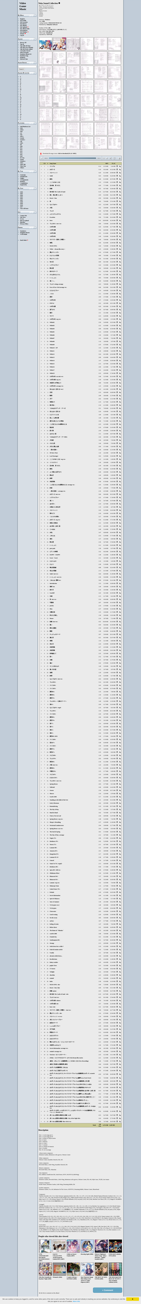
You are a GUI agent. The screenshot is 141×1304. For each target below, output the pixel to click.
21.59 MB (112, 306)
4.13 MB (105, 405)
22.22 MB (112, 797)
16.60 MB (112, 879)
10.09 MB (112, 644)
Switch (22, 138)
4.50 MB (105, 430)
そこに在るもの (54, 666)
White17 (52, 370)
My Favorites (24, 22)
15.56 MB (112, 609)
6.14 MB (105, 233)
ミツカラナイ (54, 462)
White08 (52, 341)
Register (22, 19)
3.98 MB (105, 825)
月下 (51, 399)
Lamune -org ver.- (55, 882)
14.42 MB (112, 513)
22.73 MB (112, 252)
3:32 (100, 551)
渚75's (51, 726)
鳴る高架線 (53, 567)
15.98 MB (112, 249)
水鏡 (51, 660)
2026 (21, 192)
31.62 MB (112, 262)
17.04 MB (112, 516)
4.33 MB (105, 293)
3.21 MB (105, 641)
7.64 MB (113, 882)
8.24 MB (105, 243)
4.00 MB (105, 679)
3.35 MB (105, 809)
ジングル (52, 166)
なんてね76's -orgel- (55, 707)
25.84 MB (112, 239)
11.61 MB (112, 399)
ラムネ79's (53, 758)
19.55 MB (112, 322)
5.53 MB (105, 265)
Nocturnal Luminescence (57, 825)
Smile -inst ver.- (54, 574)
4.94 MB (105, 472)
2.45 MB (105, 774)
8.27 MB (105, 211)
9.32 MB (105, 195)
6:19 (100, 192)
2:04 (100, 717)
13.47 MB (112, 816)
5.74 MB (105, 832)
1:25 (100, 386)
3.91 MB (105, 720)
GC (21, 133)
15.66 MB (112, 456)
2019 (21, 203)
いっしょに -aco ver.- (56, 577)
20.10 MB (112, 376)
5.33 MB (105, 733)
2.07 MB (105, 669)
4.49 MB (105, 449)
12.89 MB (112, 679)
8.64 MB (113, 736)
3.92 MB (105, 717)
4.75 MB (105, 698)
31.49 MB (112, 574)
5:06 (100, 494)
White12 (52, 354)
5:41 (100, 220)
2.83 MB (105, 539)
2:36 (100, 491)
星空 (51, 297)
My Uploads (24, 27)
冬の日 (52, 262)
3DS (21, 146)
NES (21, 128)
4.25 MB (105, 379)
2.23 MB (105, 367)
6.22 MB (105, 204)
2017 (21, 207)
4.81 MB (105, 465)
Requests (22, 57)
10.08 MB (112, 583)
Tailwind (52, 787)
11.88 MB (112, 555)
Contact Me (23, 215)
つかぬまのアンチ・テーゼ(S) (58, 437)
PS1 (21, 148)
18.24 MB (112, 567)
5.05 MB (105, 653)
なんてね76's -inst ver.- (56, 679)
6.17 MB (113, 367)
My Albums (23, 25)
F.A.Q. (22, 219)
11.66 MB (112, 590)
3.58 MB (105, 319)
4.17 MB (105, 402)
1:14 (100, 886)
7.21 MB (113, 618)
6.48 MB (105, 742)
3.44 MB (105, 548)
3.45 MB (113, 561)
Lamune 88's (53, 847)
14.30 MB (112, 469)
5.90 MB (105, 207)
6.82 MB (105, 551)
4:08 (100, 383)
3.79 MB (105, 605)
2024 (21, 195)
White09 (52, 344)
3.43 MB (105, 631)
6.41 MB (105, 258)
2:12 (100, 523)
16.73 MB (112, 656)
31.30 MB (112, 284)
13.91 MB (112, 615)
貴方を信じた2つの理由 (57, 421)
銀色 (51, 179)
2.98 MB (105, 351)
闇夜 (51, 631)
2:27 (100, 516)
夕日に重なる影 (54, 446)
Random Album (24, 54)
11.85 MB (112, 325)
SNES (21, 130)
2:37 (100, 609)
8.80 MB (113, 641)
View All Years (24, 208)
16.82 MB (112, 726)
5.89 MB (105, 268)
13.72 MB (112, 465)
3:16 (100, 214)
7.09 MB (105, 408)
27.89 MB (112, 246)
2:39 (100, 379)
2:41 (100, 777)
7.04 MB (105, 201)
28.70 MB (112, 179)
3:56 (100, 217)
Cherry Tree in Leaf (55, 816)
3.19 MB (105, 695)
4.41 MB (105, 389)
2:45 (100, 485)
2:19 (100, 402)
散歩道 (52, 427)
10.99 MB (112, 360)
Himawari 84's (54, 876)
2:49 (100, 236)
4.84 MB (105, 726)
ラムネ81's (53, 711)
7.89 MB (113, 886)
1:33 (100, 774)
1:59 (100, 695)
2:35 (100, 344)
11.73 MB (112, 612)
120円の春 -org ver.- (55, 379)
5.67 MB (105, 500)
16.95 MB (112, 526)
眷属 (51, 641)
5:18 (100, 169)
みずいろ (52, 169)
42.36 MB (112, 220)
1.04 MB (113, 166)
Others (22, 168)
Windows (22, 161)
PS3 (21, 151)
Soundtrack (49, 33)
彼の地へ (52, 405)
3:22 (100, 207)
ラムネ (52, 211)
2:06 (100, 319)
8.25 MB (105, 781)
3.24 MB (105, 819)
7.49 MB (105, 223)
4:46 (100, 179)
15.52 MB (112, 577)
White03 (52, 325)
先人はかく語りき (55, 411)
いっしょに (53, 278)
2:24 (100, 599)
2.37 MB (105, 886)
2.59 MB (105, 386)
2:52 (100, 500)
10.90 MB (112, 504)
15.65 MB (112, 472)
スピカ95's (53, 774)
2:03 (100, 784)
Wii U (21, 136)
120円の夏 (53, 230)
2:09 (100, 297)
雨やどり (52, 513)
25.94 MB (112, 233)
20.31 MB (112, 634)
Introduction (53, 583)
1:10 (100, 341)
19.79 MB (112, 500)
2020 (21, 202)
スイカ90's (53, 685)
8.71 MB (113, 335)
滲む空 (52, 637)
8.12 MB (105, 172)
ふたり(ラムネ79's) (55, 214)
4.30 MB (105, 676)
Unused (52, 860)
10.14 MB (112, 800)
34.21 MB (112, 195)
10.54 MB (112, 847)
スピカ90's (53, 755)
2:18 (100, 405)
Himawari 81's (54, 879)
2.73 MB (105, 736)
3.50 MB (105, 612)
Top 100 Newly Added (26, 49)
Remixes (22, 181)
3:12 (100, 271)
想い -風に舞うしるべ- (56, 195)
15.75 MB (112, 628)
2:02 (100, 399)
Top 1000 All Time (25, 46)
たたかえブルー (54, 290)
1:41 (100, 338)
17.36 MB (112, 373)
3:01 (100, 832)
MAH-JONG (53, 246)
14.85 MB (112, 481)
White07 (52, 338)
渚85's (51, 733)
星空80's (52, 768)
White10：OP (54, 348)
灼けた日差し (54, 615)
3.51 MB (105, 313)
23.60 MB (112, 682)
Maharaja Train (54, 886)
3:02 (100, 456)
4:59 (100, 195)
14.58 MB (112, 714)
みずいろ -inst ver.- (55, 494)
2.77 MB (105, 771)
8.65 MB (105, 637)
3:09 (100, 328)
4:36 (100, 243)
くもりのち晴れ (54, 516)
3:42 (100, 268)
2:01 (100, 851)
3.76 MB (105, 182)
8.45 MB (113, 749)
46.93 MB (112, 192)
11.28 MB (112, 348)
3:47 (100, 532)
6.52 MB (113, 418)
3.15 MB (105, 583)
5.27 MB (105, 656)
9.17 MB (113, 676)
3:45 (100, 650)
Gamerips (23, 175)
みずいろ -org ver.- (55, 520)
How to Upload (24, 220)
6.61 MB (105, 354)
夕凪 (51, 207)
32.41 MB (112, 580)
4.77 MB (105, 857)
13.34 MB (112, 316)
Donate (23, 33)
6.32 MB (105, 520)
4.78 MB (105, 663)
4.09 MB (105, 723)
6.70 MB (105, 252)
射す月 (52, 590)
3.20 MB (105, 793)
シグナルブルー (54, 265)
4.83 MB (105, 437)
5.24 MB (105, 529)
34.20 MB (112, 176)
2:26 (100, 411)
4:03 (100, 278)
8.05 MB (105, 306)
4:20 (100, 172)
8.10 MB (105, 179)
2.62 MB (105, 453)
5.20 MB (105, 236)
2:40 (100, 472)
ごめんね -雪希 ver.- (55, 580)
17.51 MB (112, 520)
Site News (23, 217)
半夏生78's (53, 771)
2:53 (100, 535)
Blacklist (22, 222)
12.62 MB (112, 838)
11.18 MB (112, 695)
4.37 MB (105, 504)
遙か (51, 663)
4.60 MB (105, 516)
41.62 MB (112, 169)
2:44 (100, 430)
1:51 (100, 313)
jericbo (52, 605)
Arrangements (24, 180)
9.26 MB (113, 351)
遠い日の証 (53, 669)
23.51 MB (112, 742)
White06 (52, 335)
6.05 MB (113, 453)
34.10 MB (112, 198)
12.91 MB (112, 844)
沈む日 (52, 644)
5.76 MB (113, 867)
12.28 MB (112, 822)
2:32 (100, 389)
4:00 (100, 223)
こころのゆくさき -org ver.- (58, 459)
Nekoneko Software (52, 24)
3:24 (100, 265)
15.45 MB (112, 427)
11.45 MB (112, 860)
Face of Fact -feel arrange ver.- (58, 287)
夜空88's (52, 762)
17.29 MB (112, 529)
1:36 (100, 462)
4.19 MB (105, 739)
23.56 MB (112, 230)
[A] (30, 54)
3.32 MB (105, 555)
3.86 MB (105, 395)
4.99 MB (105, 373)
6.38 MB (113, 459)
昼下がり (52, 309)
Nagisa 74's (53, 838)
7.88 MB (105, 284)
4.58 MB (105, 249)
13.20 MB (112, 663)
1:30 (100, 351)
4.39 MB (105, 332)
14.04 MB (112, 357)
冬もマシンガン (54, 258)
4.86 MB (105, 392)
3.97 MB (113, 341)
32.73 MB (112, 211)
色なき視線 (53, 570)
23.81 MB (112, 650)
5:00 (100, 580)
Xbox (21, 163)
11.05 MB (112, 313)
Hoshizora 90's (54, 867)
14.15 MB (112, 478)
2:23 (100, 316)
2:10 (100, 618)
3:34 (100, 520)
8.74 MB (113, 319)
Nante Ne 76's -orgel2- (56, 863)
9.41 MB (113, 411)
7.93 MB (105, 278)
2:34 (100, 628)
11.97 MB (105, 192)
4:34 (100, 211)
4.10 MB (105, 325)
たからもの (53, 561)
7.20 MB (105, 246)
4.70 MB (105, 344)
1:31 (100, 800)
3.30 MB (105, 360)
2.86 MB (105, 462)
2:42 (100, 663)
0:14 (100, 166)
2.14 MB (105, 414)
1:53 (100, 182)
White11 (52, 351)
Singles (22, 178)
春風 (51, 243)
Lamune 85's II (54, 857)
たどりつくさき (54, 414)
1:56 (100, 335)
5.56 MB (113, 370)
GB (21, 141)
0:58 (100, 867)
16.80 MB (112, 599)
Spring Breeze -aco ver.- (56, 828)
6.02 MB (105, 854)
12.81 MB (112, 746)
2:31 (100, 698)
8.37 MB (113, 548)
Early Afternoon (54, 803)
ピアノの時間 (54, 551)
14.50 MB (112, 739)
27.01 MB (112, 201)
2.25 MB (105, 507)
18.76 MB (112, 564)
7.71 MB (105, 185)
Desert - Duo (53, 198)
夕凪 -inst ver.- (54, 765)
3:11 (100, 768)
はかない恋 (53, 434)
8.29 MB (105, 227)
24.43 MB (112, 223)
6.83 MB (113, 672)
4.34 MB (105, 357)
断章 (51, 395)
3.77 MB (105, 784)
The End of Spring (55, 832)
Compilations (24, 183)
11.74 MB (112, 297)
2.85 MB (105, 440)
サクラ (52, 316)
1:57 (100, 300)
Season (52, 790)
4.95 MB (105, 469)
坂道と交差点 (54, 523)
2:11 (100, 293)
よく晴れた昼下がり (56, 472)
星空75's (52, 749)
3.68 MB (105, 586)
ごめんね (52, 535)
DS (21, 144)
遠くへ (52, 500)
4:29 (100, 306)
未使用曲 (52, 481)
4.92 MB (105, 328)
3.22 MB (105, 701)
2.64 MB (105, 370)
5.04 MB (105, 577)
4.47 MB (105, 364)
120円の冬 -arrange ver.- (57, 386)
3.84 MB (105, 602)
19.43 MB (112, 510)
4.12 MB (105, 762)
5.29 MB (105, 456)
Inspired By (23, 185)
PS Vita (22, 158)
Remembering (54, 806)
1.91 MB (105, 561)
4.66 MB (105, 599)
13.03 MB (112, 364)
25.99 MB (112, 243)
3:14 (100, 682)
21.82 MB (112, 408)
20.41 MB (112, 711)
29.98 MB (112, 172)
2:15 (100, 364)
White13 (52, 357)
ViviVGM (49, 34)
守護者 (52, 602)
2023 (21, 197)
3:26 (100, 258)
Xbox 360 (22, 164)
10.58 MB (112, 328)
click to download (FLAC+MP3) (67, 153)
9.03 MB (105, 198)
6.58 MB (113, 475)
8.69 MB (105, 574)
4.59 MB (105, 787)
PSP (21, 156)
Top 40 (22, 44)
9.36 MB (113, 446)
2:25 (100, 249)
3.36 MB (105, 828)
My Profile (23, 20)
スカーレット (54, 172)
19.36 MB (112, 685)
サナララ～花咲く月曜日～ (58, 239)
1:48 (100, 555)
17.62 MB (112, 344)
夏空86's (52, 691)
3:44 (100, 246)
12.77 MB (112, 825)
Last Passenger (54, 456)
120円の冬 (53, 236)
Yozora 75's (53, 844)
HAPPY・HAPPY (55, 555)
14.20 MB (112, 402)
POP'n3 (52, 303)
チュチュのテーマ (55, 634)
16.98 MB (112, 523)
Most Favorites (24, 52)
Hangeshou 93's (54, 854)
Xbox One (23, 166)
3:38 (100, 481)
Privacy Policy (24, 224)
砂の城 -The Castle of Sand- (58, 192)
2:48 (100, 376)
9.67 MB (105, 188)
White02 (52, 322)
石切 (51, 392)
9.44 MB (105, 281)
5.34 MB (105, 214)
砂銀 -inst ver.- (54, 621)
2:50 (100, 322)
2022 (21, 198)
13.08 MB (112, 586)
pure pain (52, 548)
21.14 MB (112, 873)
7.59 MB (113, 440)
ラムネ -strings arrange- (56, 284)
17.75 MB (112, 535)
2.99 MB (105, 488)
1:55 (100, 348)
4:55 (100, 188)
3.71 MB (105, 446)
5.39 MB (105, 535)
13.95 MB (112, 300)
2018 (21, 205)
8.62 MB (113, 758)
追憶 (51, 672)
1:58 (100, 548)
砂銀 (51, 188)
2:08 (100, 395)
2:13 (100, 570)
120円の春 (53, 227)
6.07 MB (105, 309)
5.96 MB (105, 634)
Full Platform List (25, 126)
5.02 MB (105, 879)
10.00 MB (105, 621)
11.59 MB (112, 762)
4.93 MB (105, 790)
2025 (21, 193)
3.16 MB (105, 434)
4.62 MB (105, 526)
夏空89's (52, 717)
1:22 (100, 459)
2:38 (100, 449)
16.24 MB (112, 698)
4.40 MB (105, 290)
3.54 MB (105, 335)
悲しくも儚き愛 (54, 418)
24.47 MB (112, 204)
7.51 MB (105, 217)
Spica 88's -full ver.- (55, 870)
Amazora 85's (53, 851)
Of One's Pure (54, 453)
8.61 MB (113, 666)
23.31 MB (112, 268)
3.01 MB (105, 418)
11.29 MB (112, 386)
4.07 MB (113, 507)
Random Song (24, 56)
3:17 (100, 797)
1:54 (100, 641)
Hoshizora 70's (54, 841)
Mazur (52, 618)
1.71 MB (105, 867)
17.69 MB (112, 542)
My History (23, 24)
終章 (51, 478)
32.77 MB (112, 227)
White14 (52, 360)
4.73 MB (105, 497)
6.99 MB (113, 771)
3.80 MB (105, 851)
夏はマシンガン (54, 252)
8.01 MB (105, 262)
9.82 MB (113, 752)
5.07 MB (105, 542)
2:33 (100, 373)
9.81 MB (113, 707)
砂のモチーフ (54, 271)
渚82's (51, 730)
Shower (52, 793)
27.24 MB (112, 255)
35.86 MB (112, 281)
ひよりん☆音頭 (54, 255)
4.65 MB (105, 303)
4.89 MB (105, 478)
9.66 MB (105, 494)
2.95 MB (105, 800)
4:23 (100, 284)
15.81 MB (112, 290)
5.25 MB (105, 376)
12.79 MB (112, 660)
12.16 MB (112, 449)
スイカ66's (53, 714)
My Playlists (24, 32)
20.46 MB (112, 768)
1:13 (100, 669)
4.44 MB (105, 513)
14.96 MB (112, 717)
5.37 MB (105, 274)
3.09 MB (105, 443)
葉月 (51, 313)
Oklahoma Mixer (54, 873)
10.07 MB (112, 434)
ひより (52, 564)
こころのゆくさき (55, 182)
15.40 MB (112, 293)
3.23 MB (105, 348)
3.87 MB (105, 618)
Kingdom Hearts (25, 232)
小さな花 (52, 443)
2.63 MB (105, 691)
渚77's (51, 723)
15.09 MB (112, 485)
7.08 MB (105, 239)
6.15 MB (105, 545)
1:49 (100, 418)
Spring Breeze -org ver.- (56, 819)
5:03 (100, 176)
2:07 (100, 602)
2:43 (100, 593)
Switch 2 (22, 140)
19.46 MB (112, 207)
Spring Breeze (54, 784)
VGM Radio (23, 234)
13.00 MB (112, 430)
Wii (21, 135)
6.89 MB (105, 688)
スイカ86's (53, 739)
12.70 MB (112, 395)
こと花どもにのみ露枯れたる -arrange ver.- (62, 485)
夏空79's (52, 698)
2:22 (100, 303)
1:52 (100, 882)
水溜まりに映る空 (55, 507)
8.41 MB (113, 596)
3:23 (100, 204)
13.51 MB (112, 876)
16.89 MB (112, 392)
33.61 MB (112, 287)
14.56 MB (112, 723)
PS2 (21, 149)
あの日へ (52, 504)
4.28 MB (105, 316)
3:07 (100, 634)
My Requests (23, 30)
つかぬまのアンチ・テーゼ (58, 408)
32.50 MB (112, 625)
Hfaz (51, 609)
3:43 (100, 201)
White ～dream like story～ (57, 249)
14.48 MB (112, 870)
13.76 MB (112, 851)
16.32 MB (112, 854)
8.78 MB (113, 793)
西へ (51, 656)
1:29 (100, 672)
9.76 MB (105, 580)
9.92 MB (105, 169)
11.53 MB (112, 647)
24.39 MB (112, 383)
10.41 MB (112, 863)
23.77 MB (112, 812)
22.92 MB (112, 354)
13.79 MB (112, 437)
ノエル (52, 293)
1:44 (100, 440)
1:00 (100, 414)
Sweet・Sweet (54, 558)
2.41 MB (105, 459)
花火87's (52, 742)
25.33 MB (112, 185)
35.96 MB (112, 188)
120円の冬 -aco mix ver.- (57, 376)
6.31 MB (105, 806)
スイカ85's (53, 688)
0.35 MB (105, 166)
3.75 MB (105, 297)
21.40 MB (112, 274)
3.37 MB (105, 860)
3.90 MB (105, 615)
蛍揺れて (52, 402)
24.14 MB (112, 271)
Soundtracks (23, 176)
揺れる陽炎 (53, 628)
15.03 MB (112, 704)
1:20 (100, 755)
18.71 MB (112, 790)
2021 (21, 200)
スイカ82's (53, 746)
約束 (51, 488)
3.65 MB (105, 558)
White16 (52, 367)
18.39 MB (112, 593)
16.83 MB (112, 832)
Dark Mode (24, 240)
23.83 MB (112, 545)
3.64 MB (105, 399)
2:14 (100, 290)
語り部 (52, 430)
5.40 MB (105, 322)
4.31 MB (105, 570)
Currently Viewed (25, 51)
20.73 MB (112, 806)
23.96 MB (112, 258)
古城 (51, 596)
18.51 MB (112, 303)
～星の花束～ (54, 449)
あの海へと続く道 (55, 526)
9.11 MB (113, 835)
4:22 (100, 781)
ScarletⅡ (52, 593)
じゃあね (52, 529)
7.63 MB (105, 255)
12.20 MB (112, 558)
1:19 (100, 507)
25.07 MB (112, 637)
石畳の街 (52, 612)
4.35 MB (105, 647)
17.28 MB (112, 497)
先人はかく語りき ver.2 (56, 389)
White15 (52, 364)
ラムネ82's (53, 682)
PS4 (21, 153)
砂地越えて (53, 653)
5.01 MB (105, 593)
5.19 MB (105, 485)
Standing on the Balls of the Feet (59, 800)
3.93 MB (105, 590)
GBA (21, 143)
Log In (22, 35)
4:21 (100, 637)
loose (51, 220)
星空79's (52, 720)
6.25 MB (105, 873)
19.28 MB (112, 236)
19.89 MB (112, 309)
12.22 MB (112, 720)
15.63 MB (112, 803)
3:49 (100, 239)
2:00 (100, 367)
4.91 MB (113, 755)
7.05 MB (105, 812)
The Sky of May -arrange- (57, 835)
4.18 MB (105, 644)
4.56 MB (105, 730)
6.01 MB (113, 414)
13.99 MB (112, 857)
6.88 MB (105, 532)
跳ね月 (52, 475)
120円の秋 (53, 233)
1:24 (100, 765)
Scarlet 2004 (53, 797)
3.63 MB (105, 746)
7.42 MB (113, 819)
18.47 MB (112, 841)
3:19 (100, 806)
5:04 (100, 574)
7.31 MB (105, 421)
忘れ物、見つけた (55, 185)
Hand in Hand (54, 812)
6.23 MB (105, 271)
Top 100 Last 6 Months (26, 47)
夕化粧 (52, 440)
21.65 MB (112, 421)
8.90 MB (113, 539)
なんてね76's (53, 204)
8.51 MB (113, 784)
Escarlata (52, 217)
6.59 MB (105, 685)
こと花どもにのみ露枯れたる (58, 424)
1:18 (100, 736)
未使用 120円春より (55, 383)
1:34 (100, 453)
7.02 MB (113, 338)
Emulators (23, 231)
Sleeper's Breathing (55, 822)
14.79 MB (112, 570)
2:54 (100, 733)
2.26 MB (105, 672)
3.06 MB (105, 338)
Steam (22, 159)
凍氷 (51, 539)
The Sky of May (54, 809)
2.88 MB (105, 475)
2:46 (100, 787)
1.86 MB (105, 341)
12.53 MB (112, 182)
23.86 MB (112, 551)
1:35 (100, 691)
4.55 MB (105, 491)
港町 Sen (52, 586)
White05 (52, 332)
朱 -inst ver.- (53, 599)
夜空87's (52, 752)
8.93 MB (113, 828)
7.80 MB (113, 691)
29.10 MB (112, 217)
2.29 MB (105, 755)
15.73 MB (112, 214)
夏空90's (52, 695)
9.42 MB (105, 287)
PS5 (21, 154)
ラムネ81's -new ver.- (56, 223)
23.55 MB (112, 265)
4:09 (100, 262)
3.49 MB (105, 749)
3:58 (100, 421)
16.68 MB (112, 777)
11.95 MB (112, 701)
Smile (51, 176)
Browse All (23, 42)
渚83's (51, 704)
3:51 (100, 408)
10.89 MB (105, 220)
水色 (51, 532)
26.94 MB (112, 532)
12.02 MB (112, 389)
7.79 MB (113, 488)
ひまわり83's (53, 777)
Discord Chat (24, 59)
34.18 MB (112, 621)
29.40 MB (112, 278)
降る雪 (52, 268)
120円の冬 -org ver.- (55, 319)
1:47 (100, 360)
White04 (52, 328)
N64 (21, 131)
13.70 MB (112, 332)
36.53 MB (112, 494)
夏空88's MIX (54, 736)
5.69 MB (113, 774)
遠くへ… (52, 281)
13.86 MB (112, 405)
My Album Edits (25, 29)
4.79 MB (105, 427)
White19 (52, 373)
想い (51, 625)
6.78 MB (105, 481)
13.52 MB (112, 424)
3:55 (100, 233)
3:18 (100, 309)
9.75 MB (113, 809)
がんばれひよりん (55, 274)
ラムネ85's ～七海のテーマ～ (58, 701)
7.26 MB (105, 567)
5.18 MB (105, 564)
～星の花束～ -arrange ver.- (58, 491)
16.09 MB (112, 653)
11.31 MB (112, 605)
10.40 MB (112, 631)
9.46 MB (105, 176)
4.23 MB (105, 424)
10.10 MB (112, 602)
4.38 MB (105, 411)
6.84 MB (105, 230)
